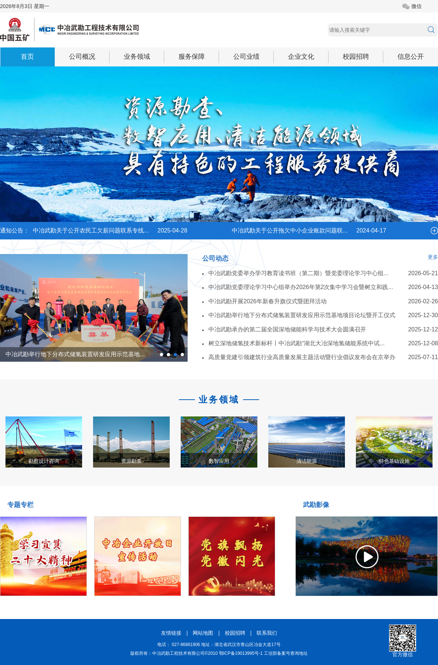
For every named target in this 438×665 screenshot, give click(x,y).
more (434, 230)
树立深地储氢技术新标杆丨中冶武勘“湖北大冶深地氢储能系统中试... (296, 343)
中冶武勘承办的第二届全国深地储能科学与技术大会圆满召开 (287, 329)
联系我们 (267, 633)
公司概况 (82, 56)
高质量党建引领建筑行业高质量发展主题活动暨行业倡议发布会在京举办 (301, 357)
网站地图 (203, 633)
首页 (27, 56)
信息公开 (410, 56)
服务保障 (191, 56)
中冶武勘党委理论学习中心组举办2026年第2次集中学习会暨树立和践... (300, 287)
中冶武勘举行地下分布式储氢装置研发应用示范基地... (75, 354)
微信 (416, 6)
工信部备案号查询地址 (286, 653)
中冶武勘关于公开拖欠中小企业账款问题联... (289, 230)
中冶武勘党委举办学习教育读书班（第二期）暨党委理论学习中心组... (298, 273)
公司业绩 (246, 56)
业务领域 (137, 56)
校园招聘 (356, 56)
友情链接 (171, 633)
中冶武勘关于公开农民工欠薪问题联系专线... (91, 230)
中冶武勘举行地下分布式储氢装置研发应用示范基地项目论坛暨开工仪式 (301, 315)
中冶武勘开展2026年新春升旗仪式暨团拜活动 (267, 301)
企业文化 (301, 56)
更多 (433, 257)
